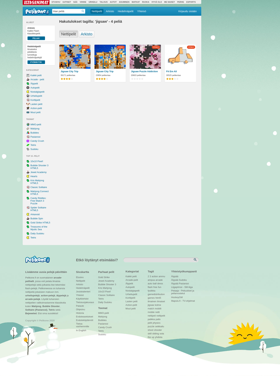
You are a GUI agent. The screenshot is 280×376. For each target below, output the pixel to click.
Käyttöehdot (82, 298)
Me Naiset (169, 2)
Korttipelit (35, 100)
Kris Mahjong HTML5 (37, 181)
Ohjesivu (80, 309)
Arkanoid (35, 214)
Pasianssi (36, 136)
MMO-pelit (36, 124)
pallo (158, 319)
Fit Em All (171, 71)
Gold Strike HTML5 (40, 222)
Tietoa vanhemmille (82, 324)
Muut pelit (36, 112)
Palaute (80, 306)
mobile (151, 312)
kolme (158, 305)
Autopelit (35, 87)
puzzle (151, 326)
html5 (158, 297)
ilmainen (152, 301)
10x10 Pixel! (37, 161)
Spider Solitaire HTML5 (38, 209)
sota (162, 333)
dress (160, 283)
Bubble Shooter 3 (107, 284)
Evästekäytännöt (84, 320)
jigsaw (151, 305)
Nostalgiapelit (37, 91)
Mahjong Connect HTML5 (40, 192)
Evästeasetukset (84, 316)
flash (150, 287)
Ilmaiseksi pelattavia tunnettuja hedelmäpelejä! (36, 54)
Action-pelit (36, 108)
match (151, 308)
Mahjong (35, 128)
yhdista (158, 337)
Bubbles (35, 132)
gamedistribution (156, 294)
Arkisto (110, 11)
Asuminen (124, 2)
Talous (104, 2)
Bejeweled (31, 313)
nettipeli (152, 315)
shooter (158, 330)
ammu (162, 276)
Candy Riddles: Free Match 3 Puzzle (38, 201)
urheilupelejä (32, 295)
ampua (151, 280)
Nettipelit (97, 11)
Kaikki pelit (36, 75)
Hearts (34, 176)
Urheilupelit (36, 96)
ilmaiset (161, 301)
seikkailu (159, 326)
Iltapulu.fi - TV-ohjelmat (183, 301)
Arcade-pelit (132, 280)
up (153, 337)
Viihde (83, 2)
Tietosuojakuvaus (84, 302)
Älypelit (34, 83)
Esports (191, 2)
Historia (80, 313)
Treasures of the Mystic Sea (39, 228)
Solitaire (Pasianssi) (36, 309)
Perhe (180, 2)
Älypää (174, 276)
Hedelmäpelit (126, 11)
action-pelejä (48, 295)
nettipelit (160, 315)
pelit (150, 322)
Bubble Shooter (51, 306)
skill (150, 333)
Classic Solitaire (39, 187)
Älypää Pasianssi (180, 283)
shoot (150, 330)
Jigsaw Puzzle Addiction (144, 71)
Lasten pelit (36, 104)
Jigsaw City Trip (69, 71)
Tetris (33, 145)
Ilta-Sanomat (36, 2)
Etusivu (56, 2)
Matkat (136, 2)
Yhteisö (141, 11)
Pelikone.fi (37, 11)
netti (157, 312)
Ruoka (145, 2)
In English (81, 330)
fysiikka (151, 290)
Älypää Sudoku (179, 280)
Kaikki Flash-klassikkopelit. (36, 33)
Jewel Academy (39, 172)
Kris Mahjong (105, 288)
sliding (155, 333)
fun (159, 287)
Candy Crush (37, 141)
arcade (159, 280)
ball (154, 283)
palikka (151, 319)
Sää (75, 2)
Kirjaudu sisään (187, 11)
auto (150, 283)
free (155, 287)
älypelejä (61, 295)
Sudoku (34, 149)
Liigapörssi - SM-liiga (182, 287)
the (149, 337)
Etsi (195, 260)
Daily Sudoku (37, 233)
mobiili (158, 308)
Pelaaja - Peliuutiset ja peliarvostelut (182, 291)
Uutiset (66, 2)
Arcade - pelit (37, 79)
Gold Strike (104, 277)
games (151, 297)
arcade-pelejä (32, 299)
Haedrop (83, 11)
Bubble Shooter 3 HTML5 (39, 166)
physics (156, 322)
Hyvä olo (157, 2)
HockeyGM (177, 297)
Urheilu (93, 2)
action (155, 276)
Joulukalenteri (83, 291)
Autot (113, 2)
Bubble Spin (37, 218)
